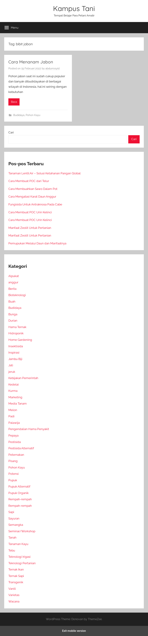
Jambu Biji (15, 359)
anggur (13, 282)
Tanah (12, 537)
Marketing (15, 397)
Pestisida (14, 442)
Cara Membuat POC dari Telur (28, 181)
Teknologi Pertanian (22, 563)
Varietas (13, 595)
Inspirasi (13, 352)
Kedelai (13, 384)
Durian (12, 320)
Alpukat (13, 276)
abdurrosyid (52, 68)
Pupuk (12, 480)
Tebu (11, 550)
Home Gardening (20, 339)
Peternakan (16, 454)
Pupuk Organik (18, 493)
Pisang (13, 461)
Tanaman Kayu (18, 544)
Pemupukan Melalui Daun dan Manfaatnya (37, 243)
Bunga (12, 314)
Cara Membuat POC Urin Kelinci (30, 212)
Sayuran (13, 518)
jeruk (11, 371)
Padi (11, 416)
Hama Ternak (17, 327)
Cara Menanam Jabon (30, 61)
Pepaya (13, 435)
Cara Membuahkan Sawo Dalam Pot (32, 189)
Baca (14, 101)
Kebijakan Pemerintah (23, 378)
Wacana (13, 601)
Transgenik (15, 582)
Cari (11, 132)
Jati (10, 365)
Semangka (15, 524)
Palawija (14, 422)
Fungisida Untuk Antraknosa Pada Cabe (35, 204)
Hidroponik (16, 333)
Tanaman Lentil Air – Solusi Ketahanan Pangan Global (44, 173)
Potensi (13, 473)
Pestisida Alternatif (21, 448)
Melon (12, 410)
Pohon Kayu (33, 115)
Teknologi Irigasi (19, 556)
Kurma (12, 390)
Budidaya (18, 115)
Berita (12, 288)
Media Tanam (17, 403)
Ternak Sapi (16, 576)
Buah (11, 301)
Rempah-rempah (20, 499)
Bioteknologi (17, 295)
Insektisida (15, 346)
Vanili (12, 588)
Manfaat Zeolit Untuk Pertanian (29, 228)
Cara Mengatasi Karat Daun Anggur (32, 196)
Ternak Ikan (16, 569)
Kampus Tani (74, 8)
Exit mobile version (74, 631)
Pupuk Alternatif (19, 486)
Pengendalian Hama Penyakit (28, 429)
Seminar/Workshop (21, 531)
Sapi (11, 512)
